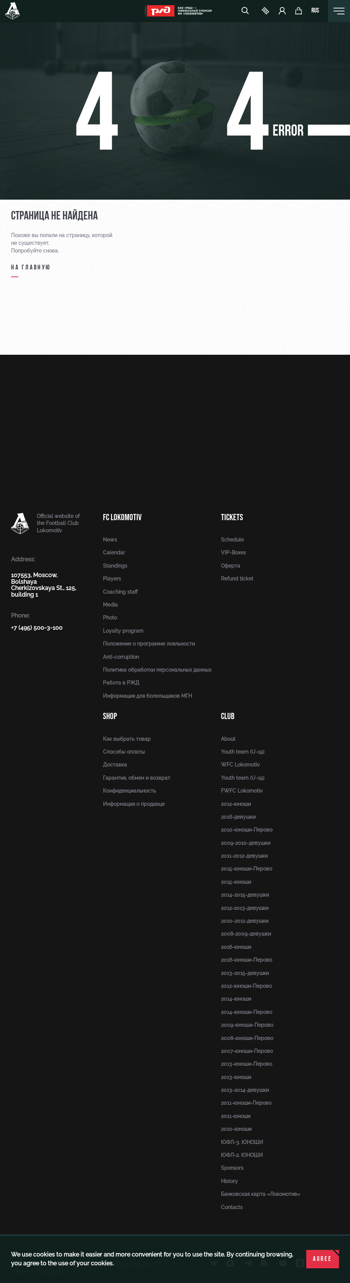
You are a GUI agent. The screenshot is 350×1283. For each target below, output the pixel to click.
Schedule (232, 540)
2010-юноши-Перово (246, 830)
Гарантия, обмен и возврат (136, 778)
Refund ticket (237, 579)
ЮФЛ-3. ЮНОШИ (242, 1142)
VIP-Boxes (233, 552)
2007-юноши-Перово (247, 1051)
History (229, 1181)
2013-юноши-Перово (246, 1064)
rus (315, 11)
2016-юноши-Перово (246, 960)
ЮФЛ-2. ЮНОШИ (242, 1155)
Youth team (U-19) (242, 752)
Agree (322, 1259)
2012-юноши (236, 804)
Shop (110, 716)
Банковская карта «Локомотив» (260, 1194)
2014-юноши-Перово (246, 1012)
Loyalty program (123, 631)
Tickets (232, 517)
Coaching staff (120, 592)
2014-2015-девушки (245, 895)
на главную (31, 267)
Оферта (230, 566)
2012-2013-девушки (244, 908)
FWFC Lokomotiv (242, 791)
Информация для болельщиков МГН (147, 696)
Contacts (232, 1207)
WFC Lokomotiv (240, 765)
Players (112, 579)
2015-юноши (236, 882)
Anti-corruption (121, 657)
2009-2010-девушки (245, 843)
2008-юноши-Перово (247, 1038)
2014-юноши (236, 999)
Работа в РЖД (121, 683)
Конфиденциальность (129, 791)
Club (228, 716)
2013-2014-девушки (245, 1090)
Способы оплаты (124, 752)
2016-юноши (236, 947)
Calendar (114, 552)
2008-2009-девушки (246, 934)
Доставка (115, 765)
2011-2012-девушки (244, 856)
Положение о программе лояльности (149, 644)
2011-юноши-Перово (246, 1103)
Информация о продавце (134, 804)
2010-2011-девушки (244, 921)
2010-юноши (236, 1129)
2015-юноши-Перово (246, 869)
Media (110, 605)
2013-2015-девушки (245, 973)
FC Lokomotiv (122, 517)
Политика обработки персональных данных (157, 670)
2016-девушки (238, 817)
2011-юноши (235, 1116)
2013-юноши (236, 1077)
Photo (110, 618)
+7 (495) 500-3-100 (37, 627)
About (228, 739)
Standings (115, 566)
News (110, 540)
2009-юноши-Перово (247, 1025)
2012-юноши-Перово (246, 986)
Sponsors (232, 1168)
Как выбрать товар (127, 739)
